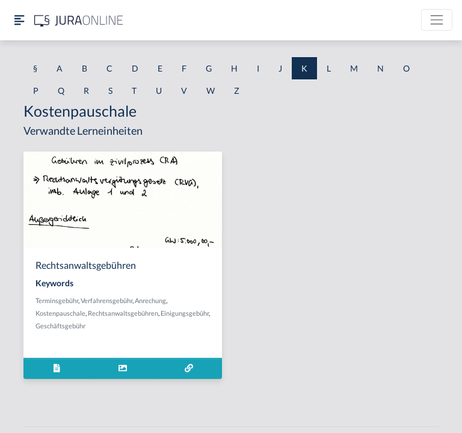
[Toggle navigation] (436, 20)
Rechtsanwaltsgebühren (123, 313)
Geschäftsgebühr (60, 326)
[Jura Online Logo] (79, 20)
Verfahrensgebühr (106, 300)
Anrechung (150, 300)
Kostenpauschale (60, 313)
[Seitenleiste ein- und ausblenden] (19, 20)
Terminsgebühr (56, 300)
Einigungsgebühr (185, 313)
